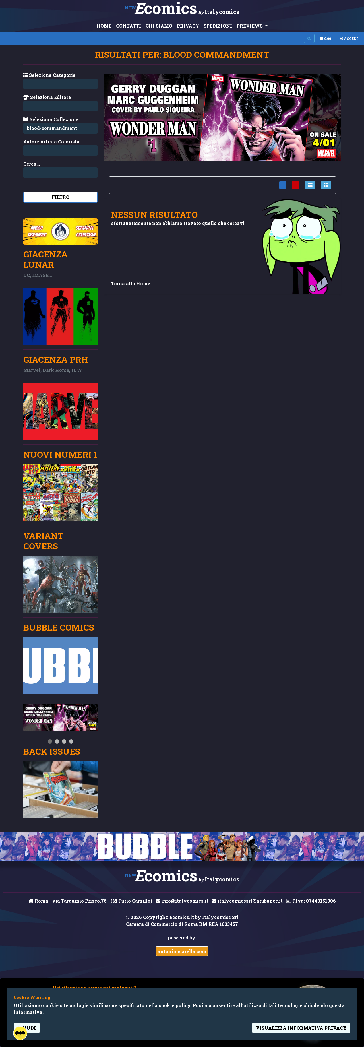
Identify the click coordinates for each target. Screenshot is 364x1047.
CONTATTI (128, 26)
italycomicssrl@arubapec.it (247, 901)
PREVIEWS (250, 26)
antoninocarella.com (182, 951)
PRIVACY (188, 26)
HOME (103, 26)
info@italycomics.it (182, 901)
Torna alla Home (130, 283)
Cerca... (31, 164)
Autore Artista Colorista (51, 141)
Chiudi (26, 1028)
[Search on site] (309, 38)
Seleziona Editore (47, 97)
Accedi (349, 38)
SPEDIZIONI (218, 26)
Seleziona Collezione (50, 119)
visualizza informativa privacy (301, 1028)
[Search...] (60, 150)
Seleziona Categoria (49, 75)
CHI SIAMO (159, 26)
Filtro (60, 197)
